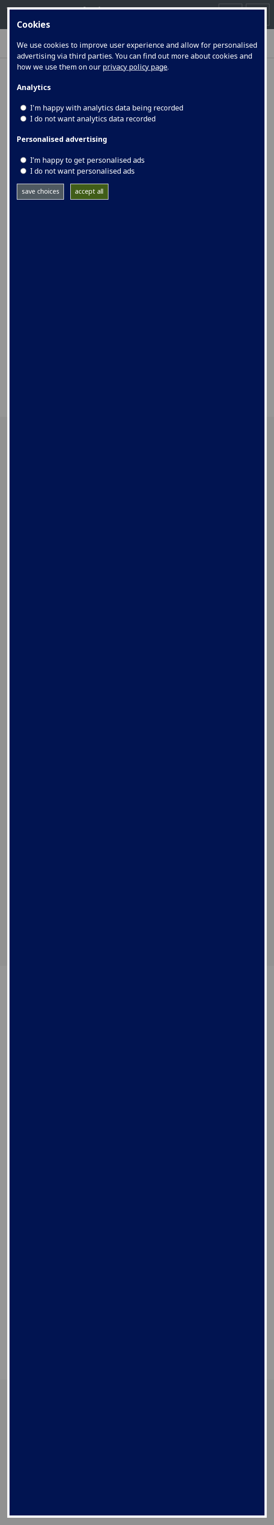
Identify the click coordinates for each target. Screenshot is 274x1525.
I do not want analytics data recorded (93, 119)
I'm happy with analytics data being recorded (106, 108)
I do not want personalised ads (82, 171)
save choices (40, 191)
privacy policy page (135, 67)
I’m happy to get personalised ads (87, 160)
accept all (89, 191)
